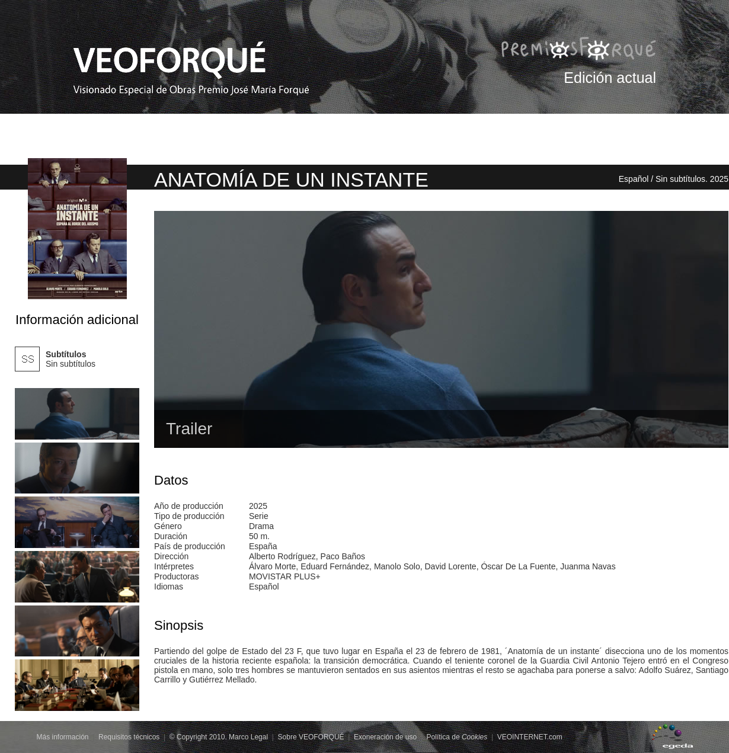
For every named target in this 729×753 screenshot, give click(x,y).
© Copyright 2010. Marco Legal (219, 737)
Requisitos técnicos (128, 737)
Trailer (189, 428)
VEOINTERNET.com (529, 737)
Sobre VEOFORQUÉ (311, 737)
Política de (457, 737)
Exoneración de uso (385, 737)
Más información (63, 737)
